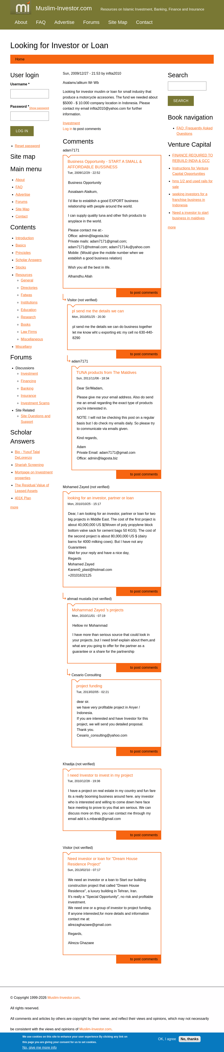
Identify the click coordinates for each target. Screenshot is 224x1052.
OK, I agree (167, 1039)
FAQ (41, 22)
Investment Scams (35, 403)
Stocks (21, 267)
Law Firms (29, 332)
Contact (144, 22)
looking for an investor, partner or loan (101, 498)
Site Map (117, 22)
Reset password (27, 146)
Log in (67, 129)
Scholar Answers (29, 260)
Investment (71, 123)
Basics (21, 245)
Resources (24, 275)
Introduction (25, 238)
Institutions (29, 302)
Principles (23, 253)
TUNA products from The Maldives (106, 372)
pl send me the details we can (98, 311)
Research (28, 317)
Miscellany (24, 346)
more (14, 507)
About (21, 22)
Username (20, 84)
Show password (39, 108)
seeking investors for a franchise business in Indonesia (189, 199)
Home (19, 59)
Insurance (28, 396)
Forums (91, 22)
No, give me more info (39, 1047)
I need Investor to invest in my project (100, 775)
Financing (28, 381)
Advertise (64, 22)
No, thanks (190, 1039)
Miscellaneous (32, 339)
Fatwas (26, 295)
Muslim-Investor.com (63, 997)
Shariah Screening (29, 465)
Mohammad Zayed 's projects (98, 610)
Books (25, 324)
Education (28, 310)
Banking (27, 388)
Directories (29, 288)
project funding (89, 686)
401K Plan (23, 498)
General (27, 280)
